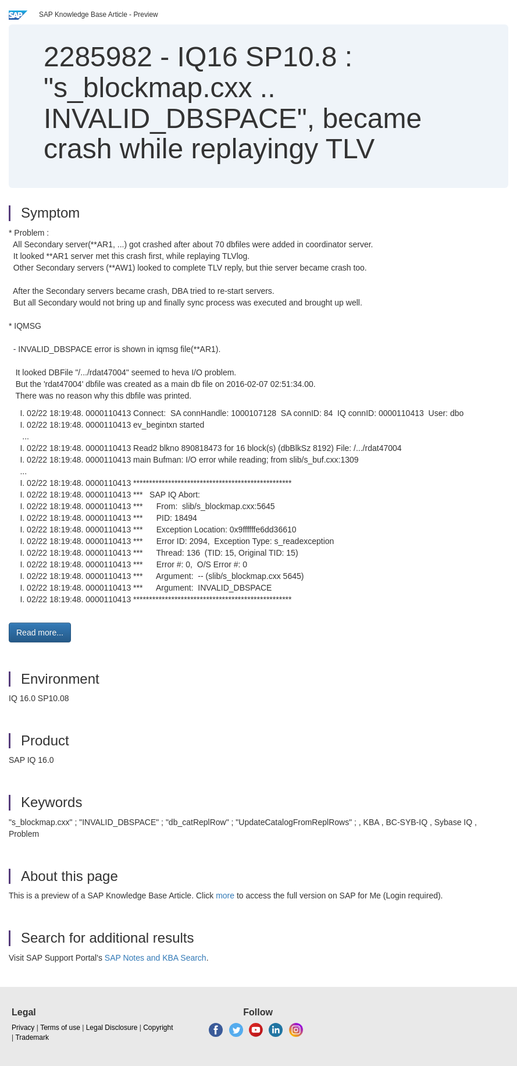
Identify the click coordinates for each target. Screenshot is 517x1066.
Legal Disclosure (112, 1028)
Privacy (23, 1028)
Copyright (158, 1028)
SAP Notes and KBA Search (155, 957)
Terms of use (60, 1028)
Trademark (32, 1037)
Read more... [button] (39, 632)
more (225, 895)
